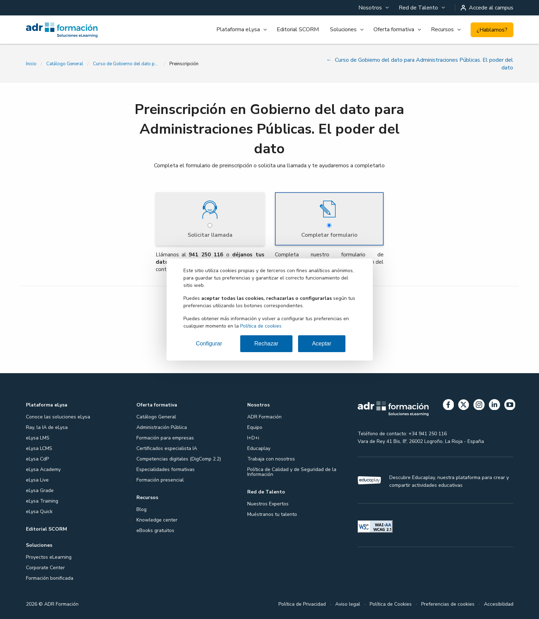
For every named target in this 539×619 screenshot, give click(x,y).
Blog (141, 509)
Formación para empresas (165, 437)
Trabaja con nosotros (271, 458)
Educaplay (258, 448)
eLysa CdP (37, 458)
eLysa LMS (37, 437)
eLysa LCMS (39, 448)
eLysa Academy (43, 469)
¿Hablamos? (492, 30)
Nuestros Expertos (268, 503)
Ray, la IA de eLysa (47, 427)
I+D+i (253, 437)
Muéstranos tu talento (272, 514)
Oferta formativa (393, 29)
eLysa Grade (40, 490)
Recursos (442, 29)
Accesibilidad (498, 603)
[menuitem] (373, 7)
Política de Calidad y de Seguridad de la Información (291, 471)
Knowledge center (156, 519)
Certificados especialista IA (166, 448)
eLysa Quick (39, 511)
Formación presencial (160, 479)
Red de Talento (418, 8)
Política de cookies (261, 326)
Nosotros (370, 8)
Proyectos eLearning (49, 556)
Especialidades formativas (165, 469)
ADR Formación (264, 416)
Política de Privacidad (302, 603)
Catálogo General (64, 64)
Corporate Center (45, 567)
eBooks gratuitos (155, 530)
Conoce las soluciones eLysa (58, 416)
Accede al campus (487, 8)
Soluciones (343, 29)
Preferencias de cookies (447, 603)
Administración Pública (161, 427)
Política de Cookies (391, 603)
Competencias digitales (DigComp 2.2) (178, 458)
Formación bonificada (49, 577)
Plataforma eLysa (238, 29)
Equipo (254, 427)
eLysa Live (37, 479)
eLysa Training (42, 500)
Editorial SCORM (298, 29)
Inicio (31, 64)
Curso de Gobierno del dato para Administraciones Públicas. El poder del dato (126, 64)
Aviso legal (347, 603)
